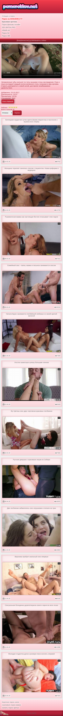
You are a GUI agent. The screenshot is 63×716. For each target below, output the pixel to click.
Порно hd (5, 33)
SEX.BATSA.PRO (8, 27)
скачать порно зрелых (10, 708)
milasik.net (6, 30)
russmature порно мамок (11, 705)
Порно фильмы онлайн (11, 24)
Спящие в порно (8, 16)
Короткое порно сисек (10, 702)
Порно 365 (6, 36)
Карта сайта (31, 713)
